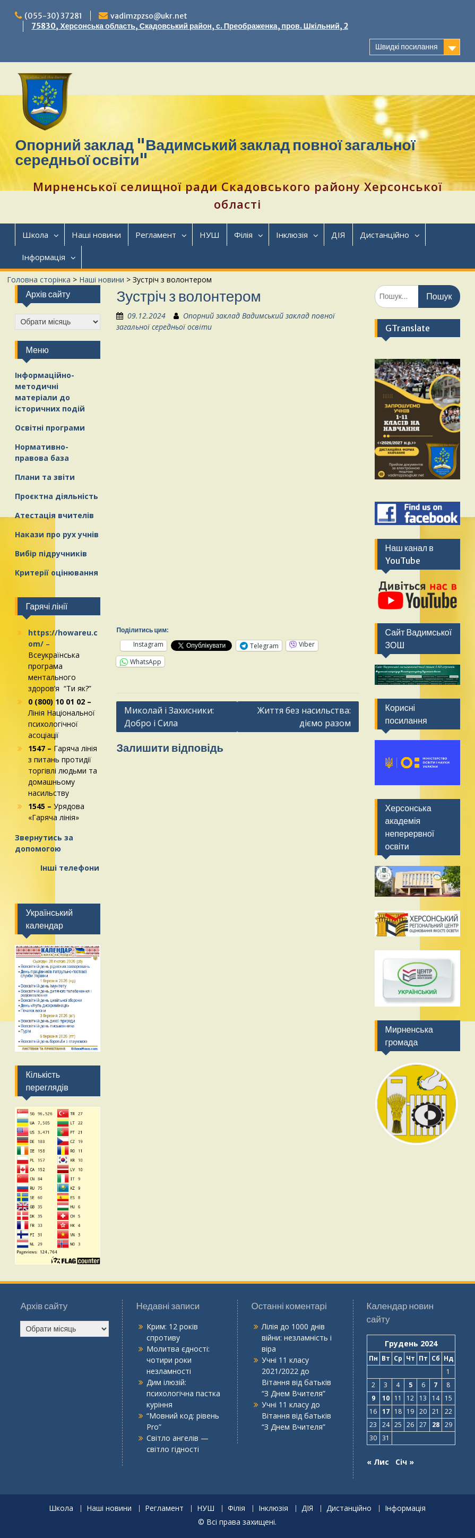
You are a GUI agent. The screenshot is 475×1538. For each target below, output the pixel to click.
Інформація (43, 257)
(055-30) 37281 (53, 16)
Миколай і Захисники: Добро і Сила (169, 716)
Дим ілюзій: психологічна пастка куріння (183, 1393)
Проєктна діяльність (56, 496)
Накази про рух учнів (57, 534)
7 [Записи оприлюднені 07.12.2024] (435, 1384)
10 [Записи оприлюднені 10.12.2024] (386, 1398)
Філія (243, 234)
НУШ (210, 234)
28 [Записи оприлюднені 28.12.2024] (435, 1424)
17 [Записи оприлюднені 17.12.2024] (386, 1411)
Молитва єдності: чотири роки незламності (178, 1360)
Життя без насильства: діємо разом (304, 716)
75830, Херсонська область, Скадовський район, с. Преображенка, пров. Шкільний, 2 (189, 26)
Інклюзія (292, 234)
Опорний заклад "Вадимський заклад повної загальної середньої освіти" (215, 152)
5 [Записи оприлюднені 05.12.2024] (410, 1384)
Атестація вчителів (54, 515)
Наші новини (96, 234)
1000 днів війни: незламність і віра (297, 1337)
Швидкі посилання (406, 46)
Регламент (155, 234)
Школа (35, 234)
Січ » (404, 1462)
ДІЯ (338, 234)
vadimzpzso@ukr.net (148, 16)
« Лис (378, 1462)
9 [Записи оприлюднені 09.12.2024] (373, 1398)
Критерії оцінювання (56, 573)
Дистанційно (384, 234)
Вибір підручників (51, 553)
